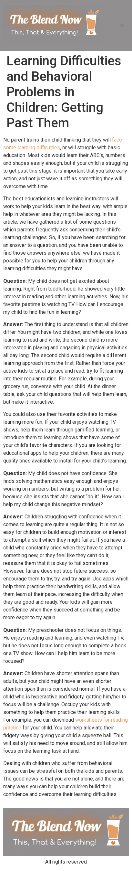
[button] (122, 25)
